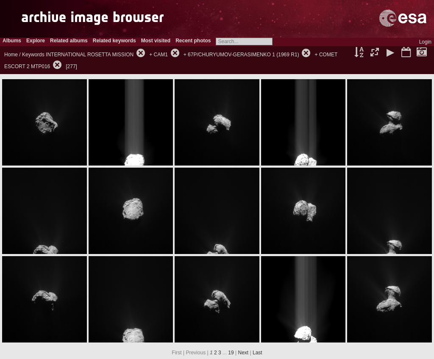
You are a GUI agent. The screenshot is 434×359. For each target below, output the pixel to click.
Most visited (155, 41)
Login (425, 42)
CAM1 (160, 55)
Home (11, 55)
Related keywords (114, 41)
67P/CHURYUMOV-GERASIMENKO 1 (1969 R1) (243, 55)
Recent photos (193, 41)
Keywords (33, 55)
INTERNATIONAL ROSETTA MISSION (90, 55)
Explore (35, 41)
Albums (12, 41)
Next (243, 353)
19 (231, 353)
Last (257, 353)
